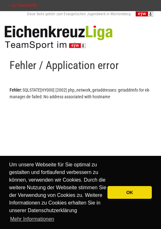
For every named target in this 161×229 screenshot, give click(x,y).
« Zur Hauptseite (22, 5)
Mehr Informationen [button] (32, 219)
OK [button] (129, 192)
